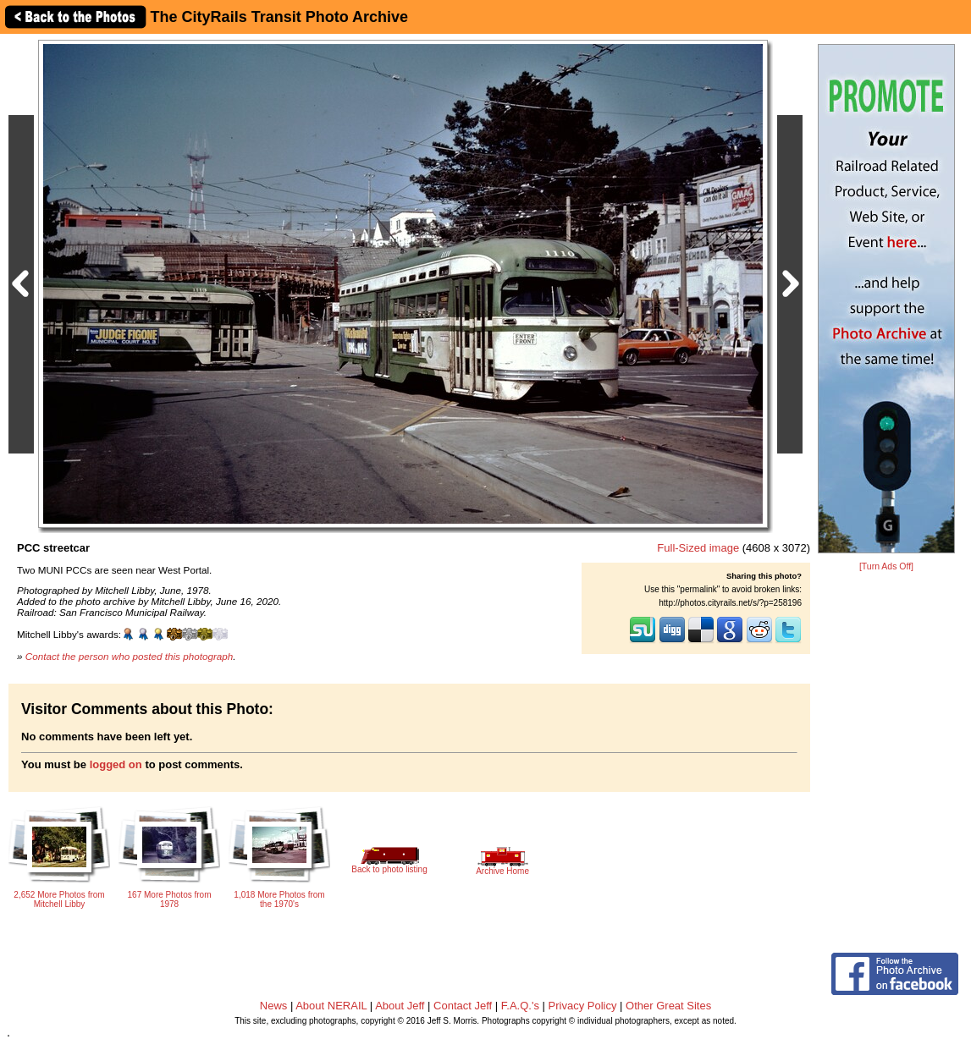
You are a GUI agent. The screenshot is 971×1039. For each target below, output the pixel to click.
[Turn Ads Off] (886, 566)
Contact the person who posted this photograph (129, 656)
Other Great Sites (668, 1005)
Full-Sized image (698, 547)
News (274, 1005)
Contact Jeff (462, 1005)
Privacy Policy (583, 1005)
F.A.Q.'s (520, 1005)
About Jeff (399, 1005)
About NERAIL (331, 1005)
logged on (116, 764)
